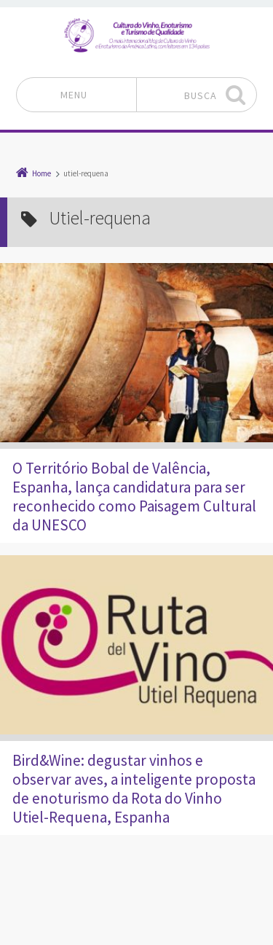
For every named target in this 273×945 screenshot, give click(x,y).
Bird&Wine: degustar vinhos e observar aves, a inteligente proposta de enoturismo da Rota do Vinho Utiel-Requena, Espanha (134, 788)
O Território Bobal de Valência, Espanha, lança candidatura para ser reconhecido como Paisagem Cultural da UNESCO (134, 496)
